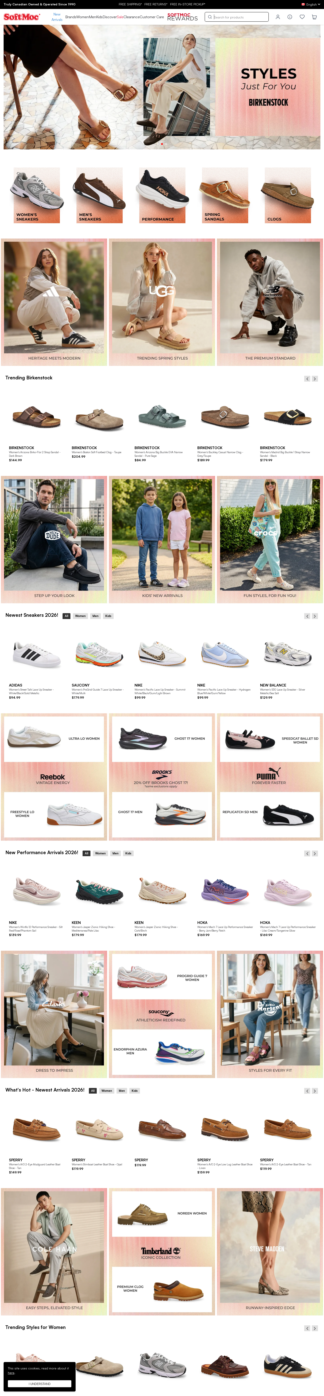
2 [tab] (162, 144)
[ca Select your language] (311, 4)
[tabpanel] (162, 87)
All (66, 616)
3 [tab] (166, 144)
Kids (99, 17)
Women (82, 17)
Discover (110, 17)
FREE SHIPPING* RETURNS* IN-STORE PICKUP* (162, 4)
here (11, 1373)
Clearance (132, 17)
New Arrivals (57, 17)
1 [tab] (158, 144)
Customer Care (152, 17)
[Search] (237, 17)
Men (92, 17)
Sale (120, 17)
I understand (40, 1384)
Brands (70, 17)
